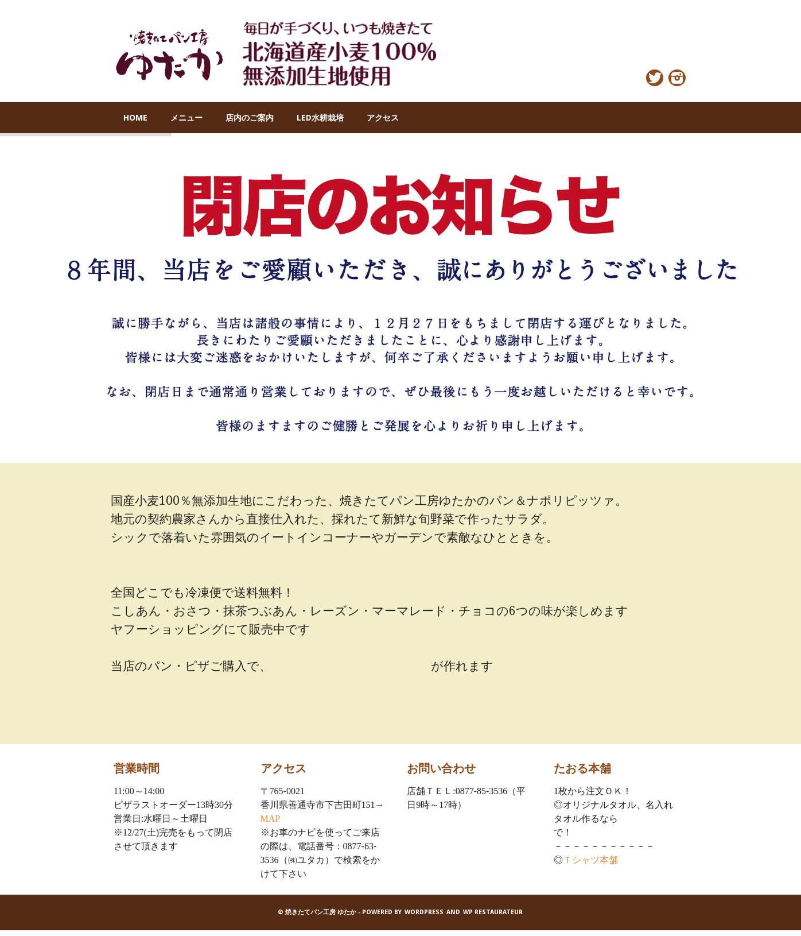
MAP (270, 818)
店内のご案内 (249, 117)
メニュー (186, 117)
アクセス (383, 117)
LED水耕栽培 (320, 117)
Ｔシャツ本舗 (590, 860)
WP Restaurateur (493, 912)
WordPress (424, 912)
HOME (135, 117)
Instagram (677, 77)
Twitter (654, 77)
